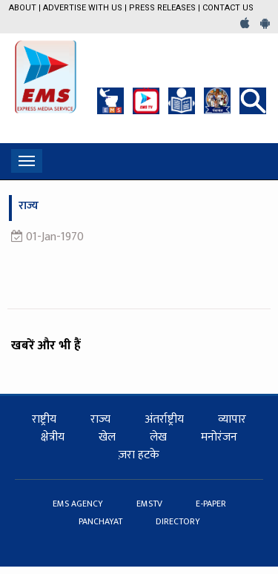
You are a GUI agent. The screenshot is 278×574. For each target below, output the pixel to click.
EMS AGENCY (79, 503)
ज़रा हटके (139, 455)
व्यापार (232, 419)
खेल (107, 437)
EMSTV (150, 503)
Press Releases (162, 8)
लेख (158, 437)
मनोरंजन (219, 437)
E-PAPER (211, 503)
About (22, 8)
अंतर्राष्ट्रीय (164, 419)
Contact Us (228, 8)
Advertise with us (82, 8)
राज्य (100, 419)
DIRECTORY (178, 521)
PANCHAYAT (102, 521)
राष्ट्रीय (44, 419)
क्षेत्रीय (52, 437)
